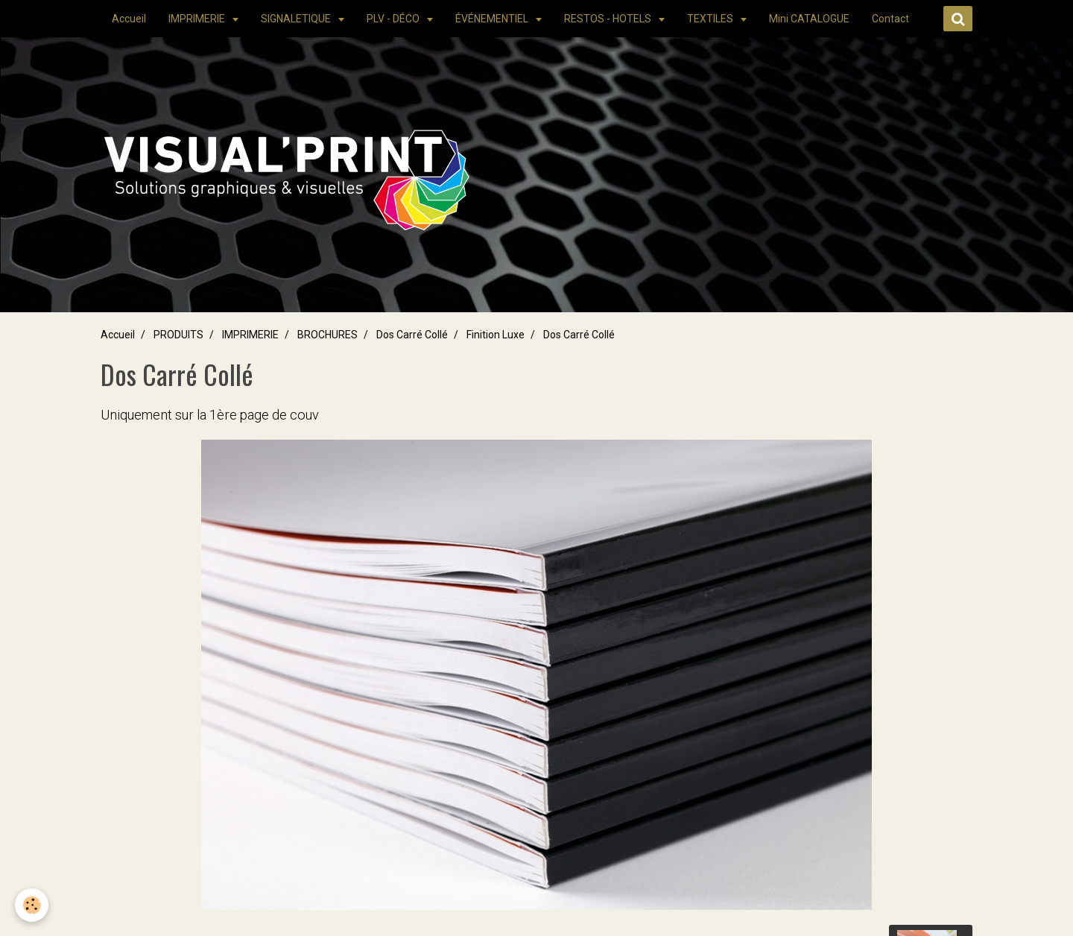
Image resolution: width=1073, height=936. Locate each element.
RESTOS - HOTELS (608, 19)
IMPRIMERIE (197, 19)
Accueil (129, 19)
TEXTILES (711, 19)
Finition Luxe (495, 335)
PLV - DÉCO (394, 19)
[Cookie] (31, 905)
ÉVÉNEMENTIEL (493, 19)
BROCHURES (327, 335)
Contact (890, 19)
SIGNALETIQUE (297, 19)
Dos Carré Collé (412, 335)
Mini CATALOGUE (809, 19)
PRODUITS (178, 335)
